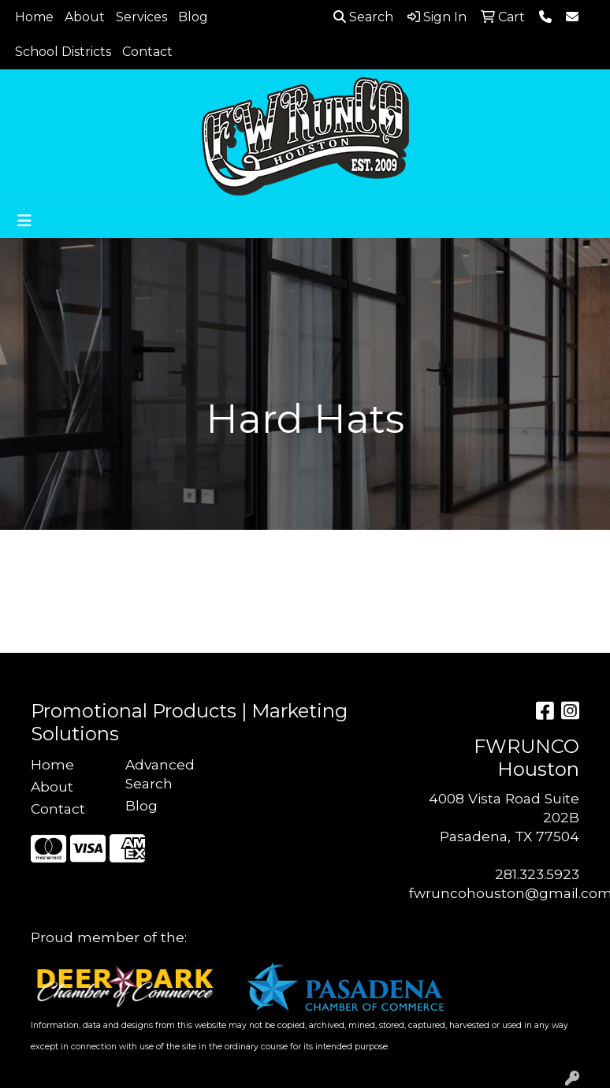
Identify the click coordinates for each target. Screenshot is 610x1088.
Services (141, 16)
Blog (193, 16)
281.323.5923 (537, 874)
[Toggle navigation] (24, 221)
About (85, 16)
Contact (147, 51)
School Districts (63, 51)
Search (363, 16)
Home (34, 16)
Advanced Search (160, 774)
